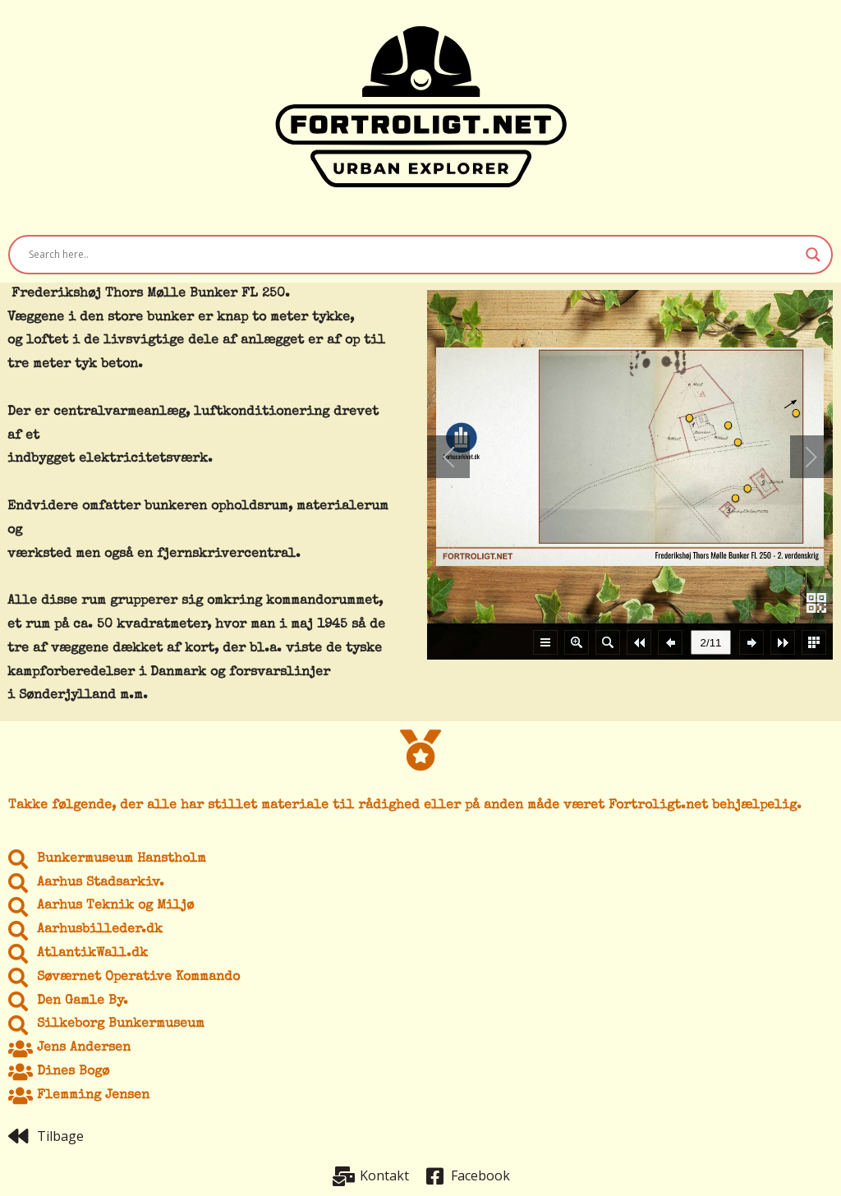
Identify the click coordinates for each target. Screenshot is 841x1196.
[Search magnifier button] (813, 254)
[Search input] (413, 254)
